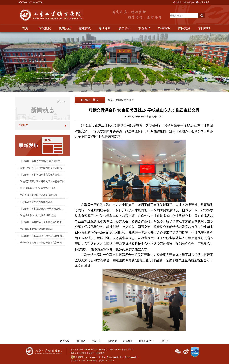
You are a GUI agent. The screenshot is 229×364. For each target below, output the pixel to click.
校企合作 (144, 28)
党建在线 (85, 28)
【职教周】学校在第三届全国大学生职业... (42, 222)
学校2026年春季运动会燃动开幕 (36, 202)
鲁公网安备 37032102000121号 (85, 357)
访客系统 (205, 2)
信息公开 (187, 2)
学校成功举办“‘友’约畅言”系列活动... (39, 188)
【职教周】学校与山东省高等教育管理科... (42, 174)
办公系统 (196, 2)
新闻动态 (23, 125)
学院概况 (45, 28)
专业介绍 (105, 28)
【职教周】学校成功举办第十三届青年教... (42, 236)
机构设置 (65, 28)
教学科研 (125, 28)
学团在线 (204, 28)
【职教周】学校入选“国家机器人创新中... (41, 161)
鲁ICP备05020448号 (110, 357)
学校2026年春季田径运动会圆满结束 (38, 195)
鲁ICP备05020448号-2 (129, 357)
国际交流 (184, 28)
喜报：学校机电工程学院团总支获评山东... (42, 168)
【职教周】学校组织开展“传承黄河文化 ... (41, 208)
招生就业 (164, 28)
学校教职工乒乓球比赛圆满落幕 (36, 229)
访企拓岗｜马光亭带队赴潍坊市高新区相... (42, 242)
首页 (25, 28)
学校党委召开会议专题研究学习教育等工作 (42, 181)
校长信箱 (177, 2)
